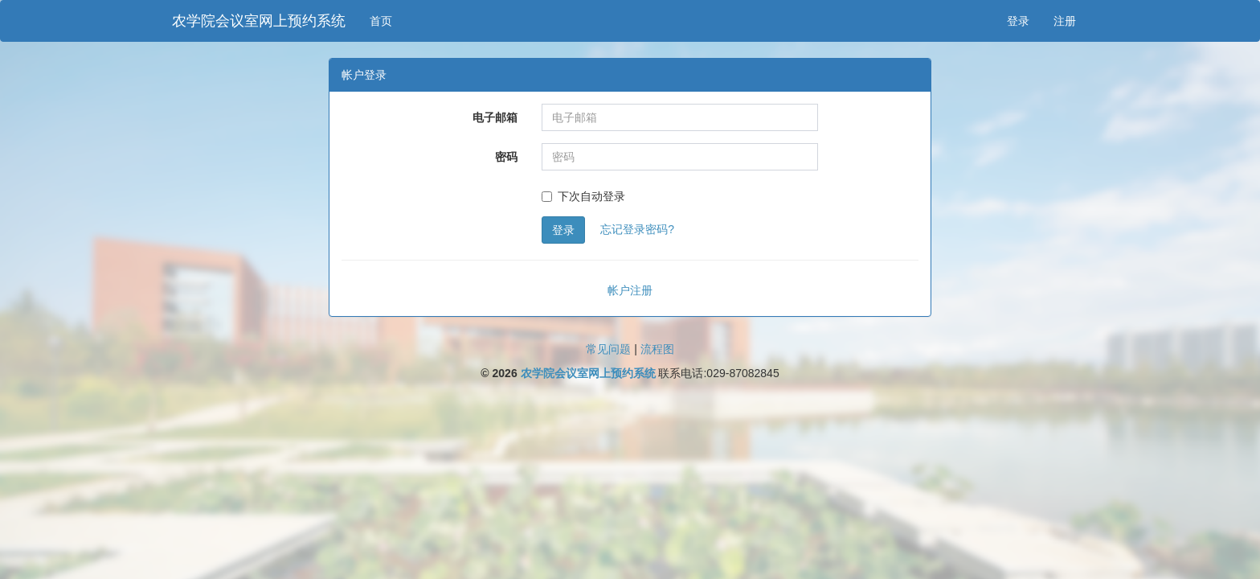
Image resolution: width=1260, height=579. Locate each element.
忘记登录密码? (637, 229)
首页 (381, 20)
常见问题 (608, 349)
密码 (506, 156)
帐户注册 (630, 290)
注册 (1064, 20)
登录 (1018, 20)
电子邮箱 (495, 117)
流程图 (657, 349)
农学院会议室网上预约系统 (259, 21)
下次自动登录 (583, 196)
